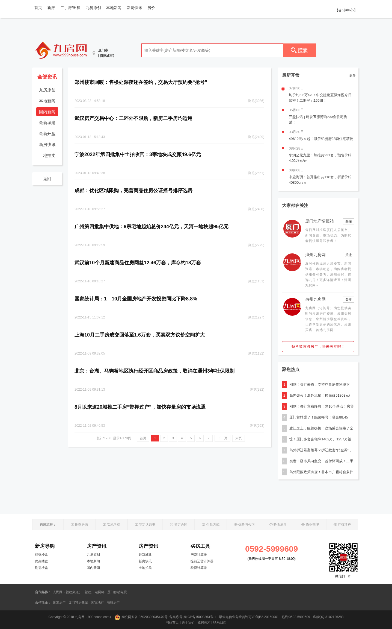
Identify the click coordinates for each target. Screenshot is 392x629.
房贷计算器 (199, 555)
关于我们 (188, 622)
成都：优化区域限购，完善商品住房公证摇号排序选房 (133, 190)
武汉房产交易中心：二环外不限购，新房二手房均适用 (133, 118)
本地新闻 (113, 7)
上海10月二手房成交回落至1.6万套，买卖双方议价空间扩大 (140, 335)
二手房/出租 (70, 7)
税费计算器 (199, 568)
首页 (38, 7)
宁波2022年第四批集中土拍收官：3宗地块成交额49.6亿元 (138, 154)
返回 (47, 178)
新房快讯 (134, 7)
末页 (238, 438)
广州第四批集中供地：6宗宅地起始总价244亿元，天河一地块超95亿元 (151, 226)
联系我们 (219, 622)
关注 (348, 221)
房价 (151, 7)
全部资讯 (47, 77)
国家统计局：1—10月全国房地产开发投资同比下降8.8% (136, 299)
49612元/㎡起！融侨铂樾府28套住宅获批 (321, 139)
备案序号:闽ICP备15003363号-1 (193, 617)
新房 (51, 7)
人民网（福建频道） (67, 592)
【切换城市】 (106, 56)
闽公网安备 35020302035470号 (141, 617)
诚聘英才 (203, 622)
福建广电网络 (95, 592)
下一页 (222, 438)
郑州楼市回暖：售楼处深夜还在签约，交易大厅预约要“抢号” (141, 82)
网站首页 (172, 622)
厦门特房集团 (78, 602)
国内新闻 (47, 111)
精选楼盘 (41, 555)
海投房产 (113, 602)
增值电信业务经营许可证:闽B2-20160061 (249, 617)
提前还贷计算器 (202, 561)
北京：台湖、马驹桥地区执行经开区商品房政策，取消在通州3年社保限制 (154, 371)
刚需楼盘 (41, 568)
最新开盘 (47, 133)
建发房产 (59, 602)
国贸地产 (97, 602)
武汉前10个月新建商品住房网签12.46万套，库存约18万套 (138, 262)
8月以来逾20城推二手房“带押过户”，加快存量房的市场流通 (140, 407)
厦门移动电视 (117, 592)
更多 (352, 75)
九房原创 (93, 7)
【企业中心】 (346, 10)
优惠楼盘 (41, 561)
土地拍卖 (47, 155)
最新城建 (47, 122)
